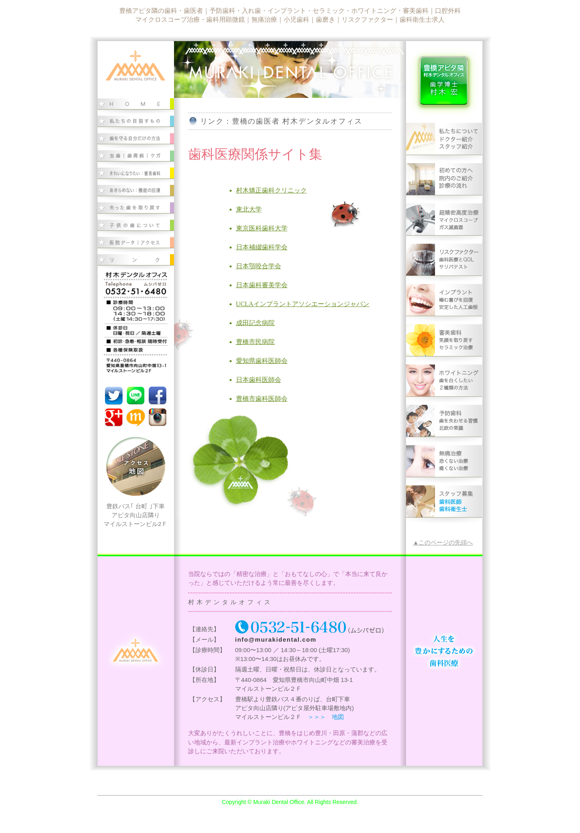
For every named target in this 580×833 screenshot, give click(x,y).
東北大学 (249, 209)
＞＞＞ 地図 (326, 716)
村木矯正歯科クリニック (271, 190)
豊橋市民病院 (255, 341)
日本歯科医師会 (258, 379)
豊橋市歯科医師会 (262, 398)
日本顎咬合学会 (258, 266)
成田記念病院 (255, 322)
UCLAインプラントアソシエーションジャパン (303, 303)
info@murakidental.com (276, 639)
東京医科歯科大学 (262, 228)
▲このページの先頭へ (443, 542)
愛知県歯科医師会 (262, 360)
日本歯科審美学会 (262, 285)
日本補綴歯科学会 (262, 247)
